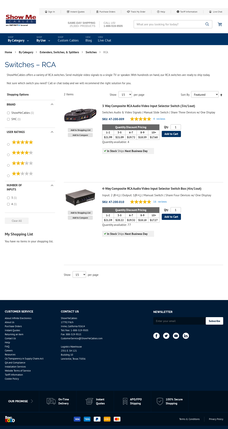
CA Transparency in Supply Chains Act (24, 358)
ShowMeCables (21, 113)
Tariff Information (188, 11)
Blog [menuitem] (88, 40)
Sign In (51, 11)
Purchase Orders (107, 11)
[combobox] (173, 24)
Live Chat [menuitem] (104, 40)
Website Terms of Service (18, 370)
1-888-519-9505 (79, 330)
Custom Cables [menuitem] (68, 40)
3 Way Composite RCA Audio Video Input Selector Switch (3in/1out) (148, 106)
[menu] (114, 39)
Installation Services (15, 366)
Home (9, 52)
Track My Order (138, 11)
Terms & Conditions (189, 419)
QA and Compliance (15, 362)
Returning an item (14, 334)
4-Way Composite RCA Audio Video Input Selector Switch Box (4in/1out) (151, 188)
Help (162, 11)
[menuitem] (19, 39)
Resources (10, 354)
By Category (26, 52)
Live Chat (217, 11)
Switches (91, 52)
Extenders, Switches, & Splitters (60, 52)
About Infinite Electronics (18, 318)
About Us (9, 322)
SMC (14, 119)
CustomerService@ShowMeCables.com (82, 338)
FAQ (7, 346)
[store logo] (21, 20)
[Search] (207, 24)
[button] (80, 130)
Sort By (185, 94)
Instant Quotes (77, 11)
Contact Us (10, 338)
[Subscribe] (214, 321)
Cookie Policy (12, 378)
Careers (8, 350)
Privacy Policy (216, 419)
